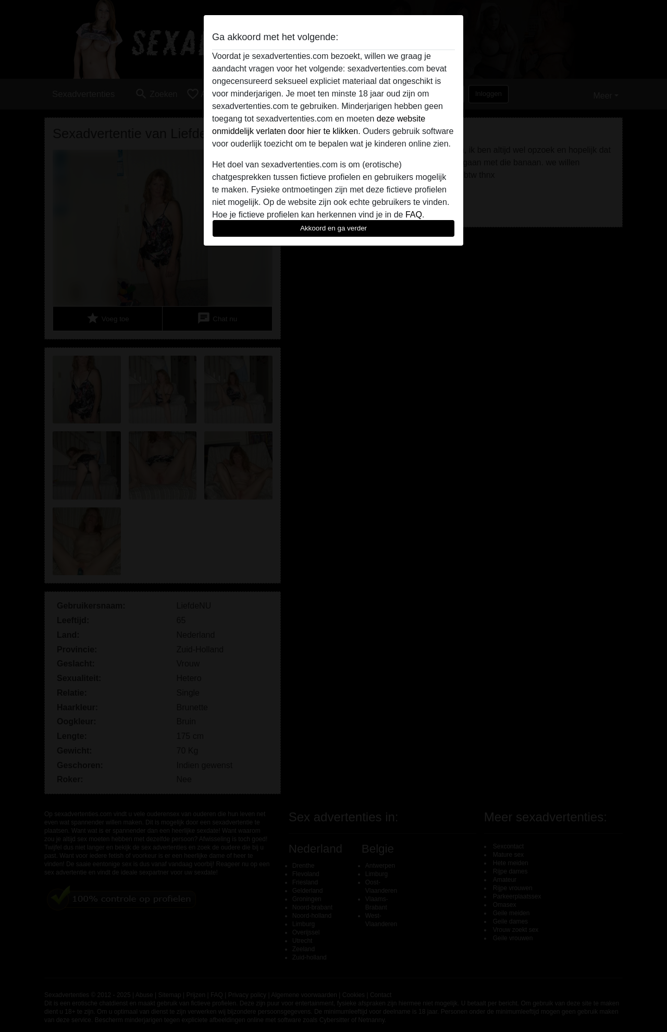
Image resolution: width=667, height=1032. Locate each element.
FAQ (413, 214)
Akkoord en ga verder (333, 228)
